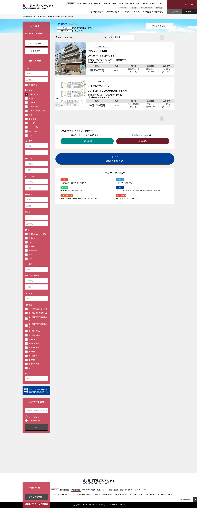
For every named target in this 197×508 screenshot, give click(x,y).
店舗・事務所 (33, 106)
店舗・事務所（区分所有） (37, 110)
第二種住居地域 (34, 335)
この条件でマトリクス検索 (36, 504)
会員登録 (175, 11)
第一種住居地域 (34, 331)
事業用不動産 (92, 4)
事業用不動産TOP (97, 12)
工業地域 (32, 360)
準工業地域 (33, 355)
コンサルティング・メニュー (133, 12)
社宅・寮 (32, 123)
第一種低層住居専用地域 (38, 309)
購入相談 (87, 137)
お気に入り (123, 8)
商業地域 (32, 351)
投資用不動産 (81, 4)
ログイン (189, 11)
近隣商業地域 (34, 347)
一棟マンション (34, 94)
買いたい (109, 12)
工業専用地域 (34, 364)
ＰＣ (30, 242)
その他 (31, 258)
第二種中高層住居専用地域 (38, 325)
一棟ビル (32, 98)
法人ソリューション (156, 4)
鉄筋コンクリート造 (36, 238)
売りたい (118, 12)
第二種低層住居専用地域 (38, 313)
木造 (30, 254)
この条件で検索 (35, 496)
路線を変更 (35, 51)
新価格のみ (33, 85)
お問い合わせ (189, 4)
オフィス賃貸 (102, 4)
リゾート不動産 (123, 4)
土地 (30, 135)
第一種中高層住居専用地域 (38, 318)
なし (30, 368)
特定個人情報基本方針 (103, 494)
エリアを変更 (35, 43)
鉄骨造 (31, 246)
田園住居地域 (34, 343)
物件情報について (67, 494)
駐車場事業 (144, 4)
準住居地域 (33, 339)
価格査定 (148, 12)
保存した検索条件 (146, 8)
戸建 (30, 115)
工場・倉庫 (32, 119)
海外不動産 (112, 4)
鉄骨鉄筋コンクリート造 (37, 234)
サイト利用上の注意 (164, 494)
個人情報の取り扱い (84, 494)
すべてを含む (34, 416)
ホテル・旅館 (33, 127)
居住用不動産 (134, 4)
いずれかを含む (35, 420)
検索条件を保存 (158, 26)
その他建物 (33, 131)
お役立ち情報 (158, 12)
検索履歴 (159, 8)
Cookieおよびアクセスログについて (128, 494)
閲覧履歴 (133, 8)
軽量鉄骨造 (33, 250)
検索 (35, 427)
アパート (32, 102)
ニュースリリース (51, 494)
